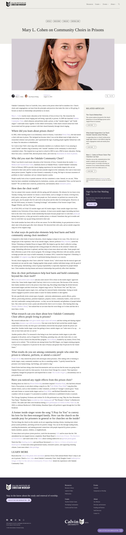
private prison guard (69, 438)
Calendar (96, 488)
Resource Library (69, 488)
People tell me (16, 359)
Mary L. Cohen (19, 96)
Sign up (92, 204)
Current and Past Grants (71, 507)
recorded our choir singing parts (41, 400)
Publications (68, 493)
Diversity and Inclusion (100, 504)
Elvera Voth (66, 135)
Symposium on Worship (100, 491)
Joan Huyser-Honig (33, 96)
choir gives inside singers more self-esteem (43, 320)
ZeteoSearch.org (103, 178)
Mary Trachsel (66, 241)
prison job (76, 214)
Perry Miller (48, 391)
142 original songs (25, 257)
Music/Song (57, 21)
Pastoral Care (75, 21)
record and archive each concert (24, 280)
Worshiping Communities (71, 504)
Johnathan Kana (60, 383)
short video (30, 458)
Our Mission (97, 501)
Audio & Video (69, 491)
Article (49, 21)
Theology (65, 21)
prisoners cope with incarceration (30, 323)
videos (40, 438)
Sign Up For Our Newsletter (110, 530)
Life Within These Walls (58, 386)
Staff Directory (97, 510)
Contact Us (96, 513)
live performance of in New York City (62, 402)
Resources (90, 4)
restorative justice (65, 184)
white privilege (34, 447)
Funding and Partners (99, 507)
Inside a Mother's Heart (19, 306)
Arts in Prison (51, 339)
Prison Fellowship (36, 383)
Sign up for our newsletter (19, 500)
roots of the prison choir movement (33, 456)
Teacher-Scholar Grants (71, 501)
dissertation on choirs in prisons (67, 154)
